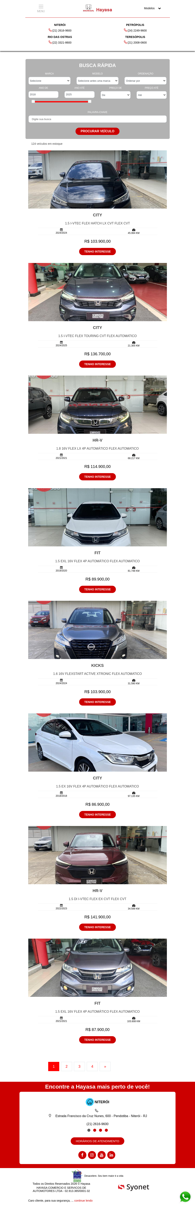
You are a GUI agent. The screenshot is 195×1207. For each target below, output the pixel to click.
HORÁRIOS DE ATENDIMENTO (97, 1141)
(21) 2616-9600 (59, 30)
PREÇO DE (115, 88)
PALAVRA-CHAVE (97, 112)
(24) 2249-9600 (135, 30)
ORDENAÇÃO (145, 73)
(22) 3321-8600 (59, 42)
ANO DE (43, 88)
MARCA (49, 73)
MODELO (97, 73)
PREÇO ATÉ (151, 88)
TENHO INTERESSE (97, 251)
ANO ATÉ (79, 88)
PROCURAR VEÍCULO (97, 131)
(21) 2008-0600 (135, 42)
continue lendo (83, 1200)
